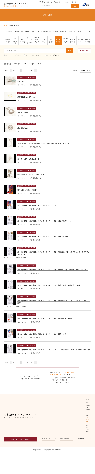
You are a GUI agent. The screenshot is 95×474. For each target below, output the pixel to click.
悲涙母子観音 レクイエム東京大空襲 (41, 185)
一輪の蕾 (28, 71)
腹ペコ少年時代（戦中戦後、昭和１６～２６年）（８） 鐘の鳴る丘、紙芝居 (56, 357)
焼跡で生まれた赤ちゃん (35, 90)
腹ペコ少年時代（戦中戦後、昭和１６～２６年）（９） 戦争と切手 (55, 375)
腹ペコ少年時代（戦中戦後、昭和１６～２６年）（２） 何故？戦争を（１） (56, 243)
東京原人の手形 (31, 109)
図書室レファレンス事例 (20, 460)
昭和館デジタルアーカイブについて (50, 2)
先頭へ (7, 60)
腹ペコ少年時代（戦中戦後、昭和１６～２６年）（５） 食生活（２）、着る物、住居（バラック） (57, 300)
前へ (13, 60)
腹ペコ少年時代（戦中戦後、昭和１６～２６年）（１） (49, 223)
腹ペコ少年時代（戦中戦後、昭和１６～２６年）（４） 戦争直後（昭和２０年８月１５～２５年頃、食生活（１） (57, 281)
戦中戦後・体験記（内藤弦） (37, 204)
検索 (75, 5)
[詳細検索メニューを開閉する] (84, 40)
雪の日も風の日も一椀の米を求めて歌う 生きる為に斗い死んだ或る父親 (57, 148)
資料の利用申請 (65, 460)
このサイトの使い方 (72, 2)
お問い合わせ (82, 460)
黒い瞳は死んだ (31, 128)
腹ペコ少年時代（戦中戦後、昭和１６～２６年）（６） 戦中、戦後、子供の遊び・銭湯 (57, 319)
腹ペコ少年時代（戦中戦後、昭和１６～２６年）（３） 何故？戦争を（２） (56, 262)
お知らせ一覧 (47, 460)
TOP (5, 15)
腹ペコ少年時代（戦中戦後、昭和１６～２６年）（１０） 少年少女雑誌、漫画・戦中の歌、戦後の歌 (56, 395)
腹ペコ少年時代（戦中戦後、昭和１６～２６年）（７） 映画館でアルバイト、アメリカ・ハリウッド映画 (56, 338)
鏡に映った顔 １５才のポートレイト (41, 166)
